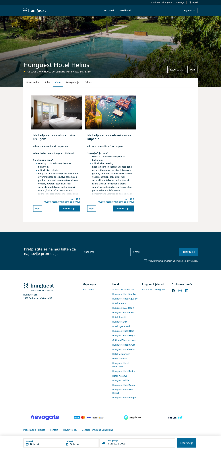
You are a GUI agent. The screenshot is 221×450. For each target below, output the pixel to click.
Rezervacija (177, 69)
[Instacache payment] (176, 417)
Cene (57, 82)
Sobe (47, 82)
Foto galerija (72, 82)
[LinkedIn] (186, 290)
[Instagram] (180, 290)
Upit (192, 69)
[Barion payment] (88, 417)
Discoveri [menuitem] (109, 10)
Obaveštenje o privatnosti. (185, 260)
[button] (61, 443)
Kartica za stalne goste (161, 2)
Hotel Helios (32, 82)
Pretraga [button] (180, 2)
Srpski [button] (195, 2)
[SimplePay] (132, 417)
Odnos (88, 82)
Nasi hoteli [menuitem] (125, 10)
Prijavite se (189, 10)
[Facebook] (173, 290)
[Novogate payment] (45, 417)
